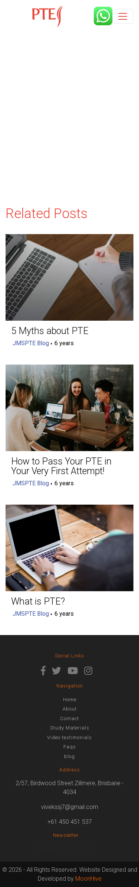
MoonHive (88, 878)
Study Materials (69, 728)
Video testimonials (69, 737)
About (70, 709)
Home (69, 699)
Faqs (69, 747)
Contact (69, 718)
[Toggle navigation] (122, 16)
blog (69, 756)
